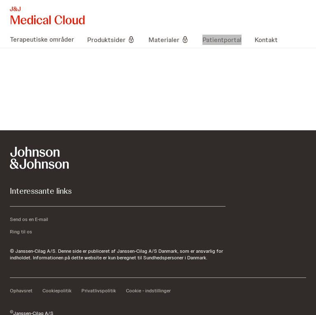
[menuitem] (45, 39)
